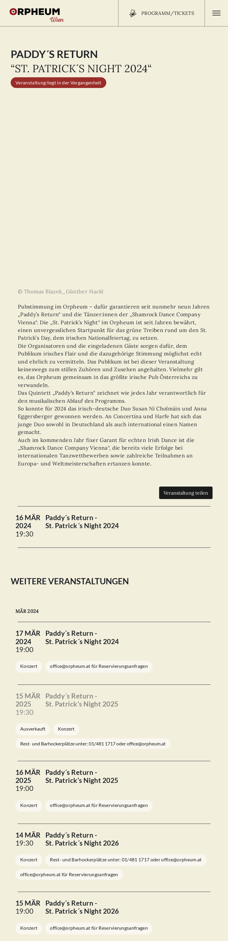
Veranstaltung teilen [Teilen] (186, 308)
